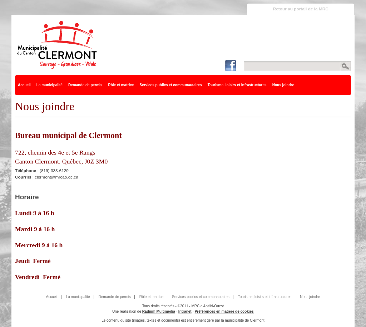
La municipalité (49, 85)
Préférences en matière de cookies (224, 311)
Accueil (24, 85)
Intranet (185, 311)
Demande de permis (85, 85)
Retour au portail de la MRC (300, 8)
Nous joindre (283, 85)
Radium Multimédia (158, 311)
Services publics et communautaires (170, 85)
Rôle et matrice (121, 85)
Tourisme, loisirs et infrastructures (237, 85)
